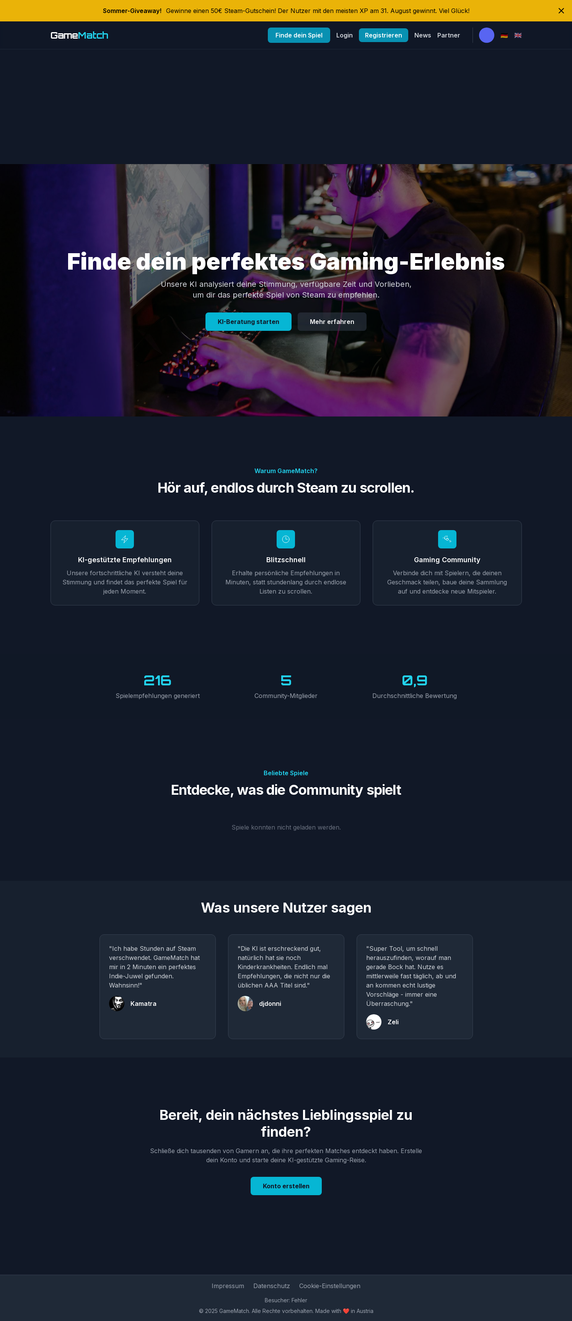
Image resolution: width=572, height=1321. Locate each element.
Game (79, 35)
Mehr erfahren (332, 321)
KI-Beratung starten (248, 321)
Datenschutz (271, 1286)
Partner (448, 35)
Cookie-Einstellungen (329, 1286)
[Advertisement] (286, 106)
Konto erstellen (286, 1186)
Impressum (228, 1286)
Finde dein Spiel (299, 35)
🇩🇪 (504, 35)
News (422, 35)
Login (344, 35)
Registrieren (383, 35)
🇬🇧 (518, 35)
